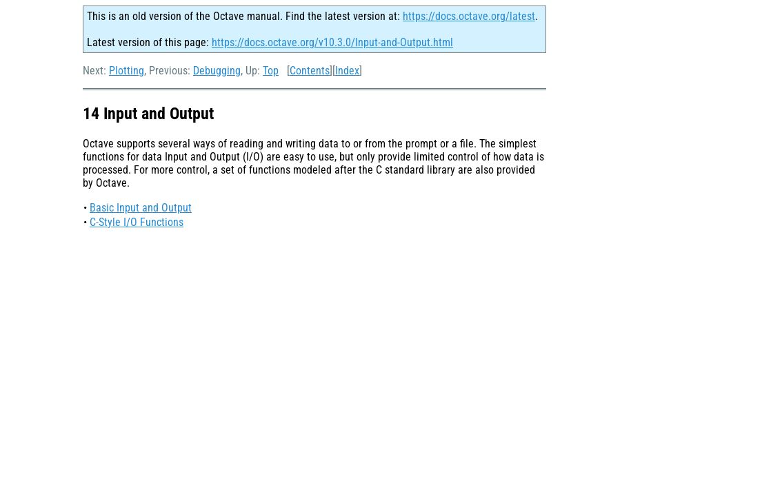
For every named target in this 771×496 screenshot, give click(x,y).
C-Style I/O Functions (136, 222)
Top (271, 70)
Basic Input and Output (141, 207)
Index (347, 70)
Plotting (126, 70)
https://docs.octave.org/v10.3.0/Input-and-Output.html (332, 42)
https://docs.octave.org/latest (469, 16)
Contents (310, 70)
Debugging (217, 70)
